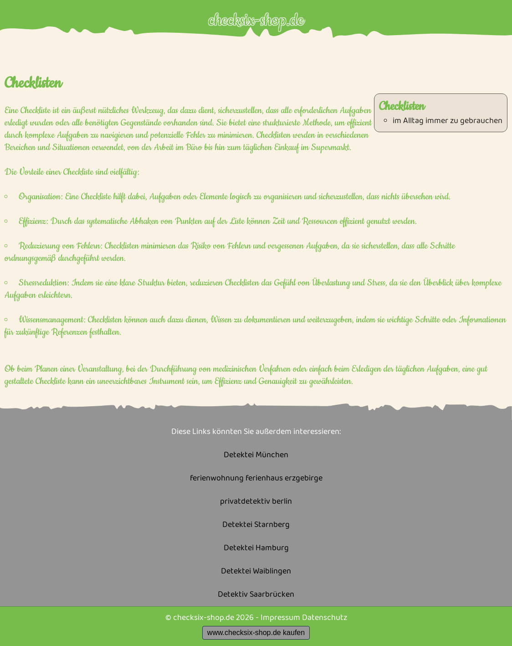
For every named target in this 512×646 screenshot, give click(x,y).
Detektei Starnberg (256, 525)
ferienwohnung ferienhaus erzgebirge (256, 478)
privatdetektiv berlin (256, 502)
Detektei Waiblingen (256, 571)
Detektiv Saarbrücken (256, 595)
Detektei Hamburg (256, 548)
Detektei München (256, 455)
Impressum (280, 617)
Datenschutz (324, 617)
